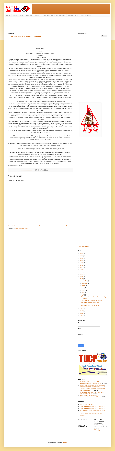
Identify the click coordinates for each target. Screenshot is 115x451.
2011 (81, 276)
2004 (81, 313)
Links (21, 15)
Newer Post (11, 226)
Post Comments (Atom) (21, 228)
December (84, 281)
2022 (81, 256)
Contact (37, 15)
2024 (81, 253)
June (83, 290)
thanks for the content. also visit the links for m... (92, 406)
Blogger (65, 442)
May (83, 292)
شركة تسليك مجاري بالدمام (86, 404)
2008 (81, 308)
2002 (81, 315)
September (85, 283)
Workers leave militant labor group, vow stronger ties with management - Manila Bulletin (92, 386)
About (15, 15)
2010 (81, 279)
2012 (81, 274)
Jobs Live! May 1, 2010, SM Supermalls (91, 300)
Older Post (69, 226)
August (84, 285)
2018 (81, 260)
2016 (81, 265)
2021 (81, 258)
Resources (29, 15)
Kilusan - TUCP (73, 15)
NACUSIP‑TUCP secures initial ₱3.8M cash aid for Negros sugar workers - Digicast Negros (93, 382)
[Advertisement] (44, 24)
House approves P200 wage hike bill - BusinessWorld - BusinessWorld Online (90, 396)
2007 (81, 311)
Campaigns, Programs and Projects (54, 15)
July (83, 288)
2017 (81, 262)
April (83, 295)
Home (8, 15)
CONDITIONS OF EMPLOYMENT (24, 36)
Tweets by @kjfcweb (83, 246)
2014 (81, 269)
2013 (81, 272)
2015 (81, 267)
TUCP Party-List (86, 15)
